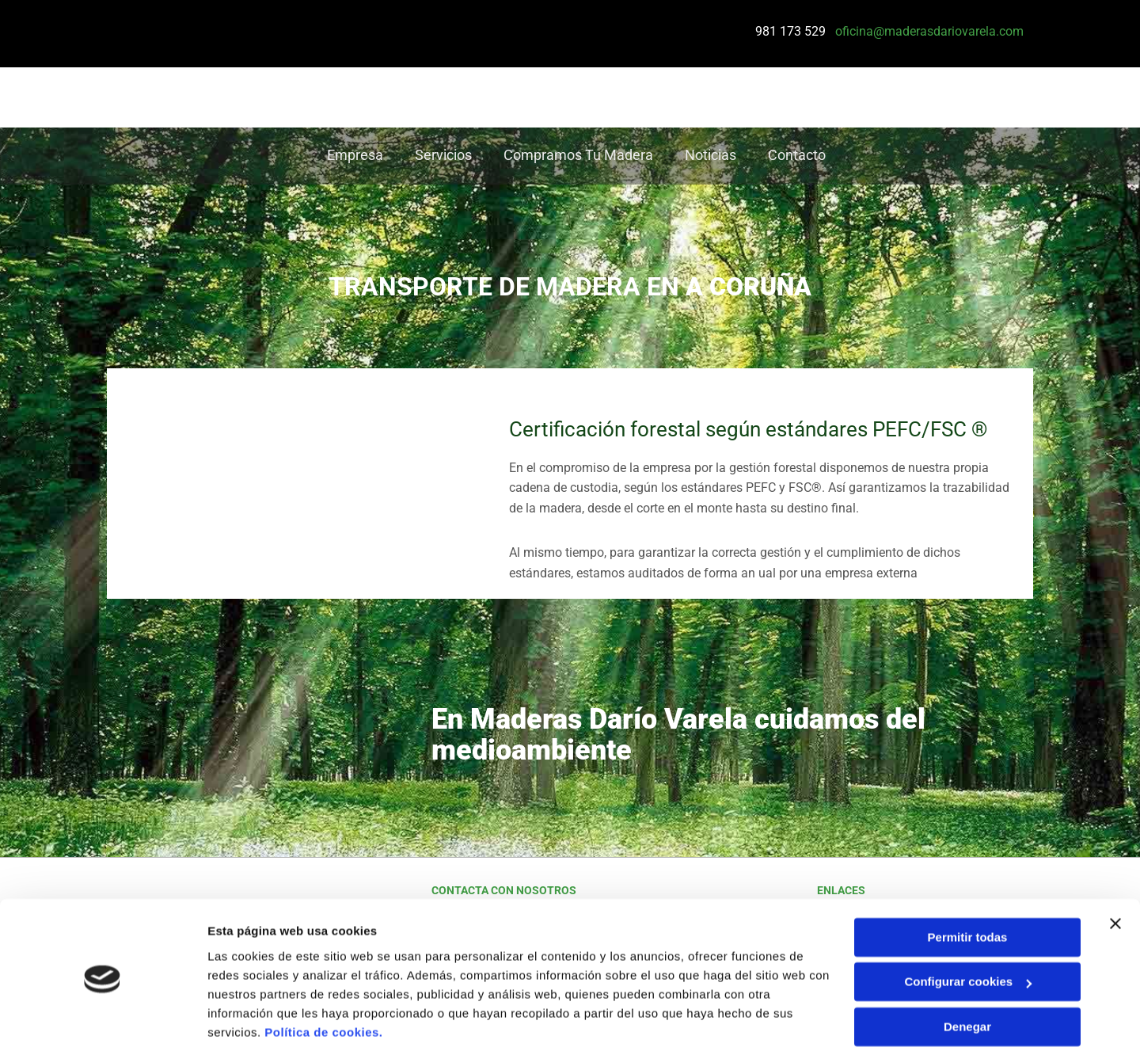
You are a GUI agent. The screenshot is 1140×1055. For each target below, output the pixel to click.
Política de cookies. (323, 980)
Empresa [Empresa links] (355, 155)
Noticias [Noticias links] (710, 155)
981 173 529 (789, 31)
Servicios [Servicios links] (443, 155)
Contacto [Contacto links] (797, 155)
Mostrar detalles (253, 1023)
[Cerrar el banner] (1115, 871)
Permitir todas (968, 885)
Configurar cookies (968, 929)
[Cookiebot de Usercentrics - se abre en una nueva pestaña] (102, 1024)
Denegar (967, 974)
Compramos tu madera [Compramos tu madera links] (578, 155)
